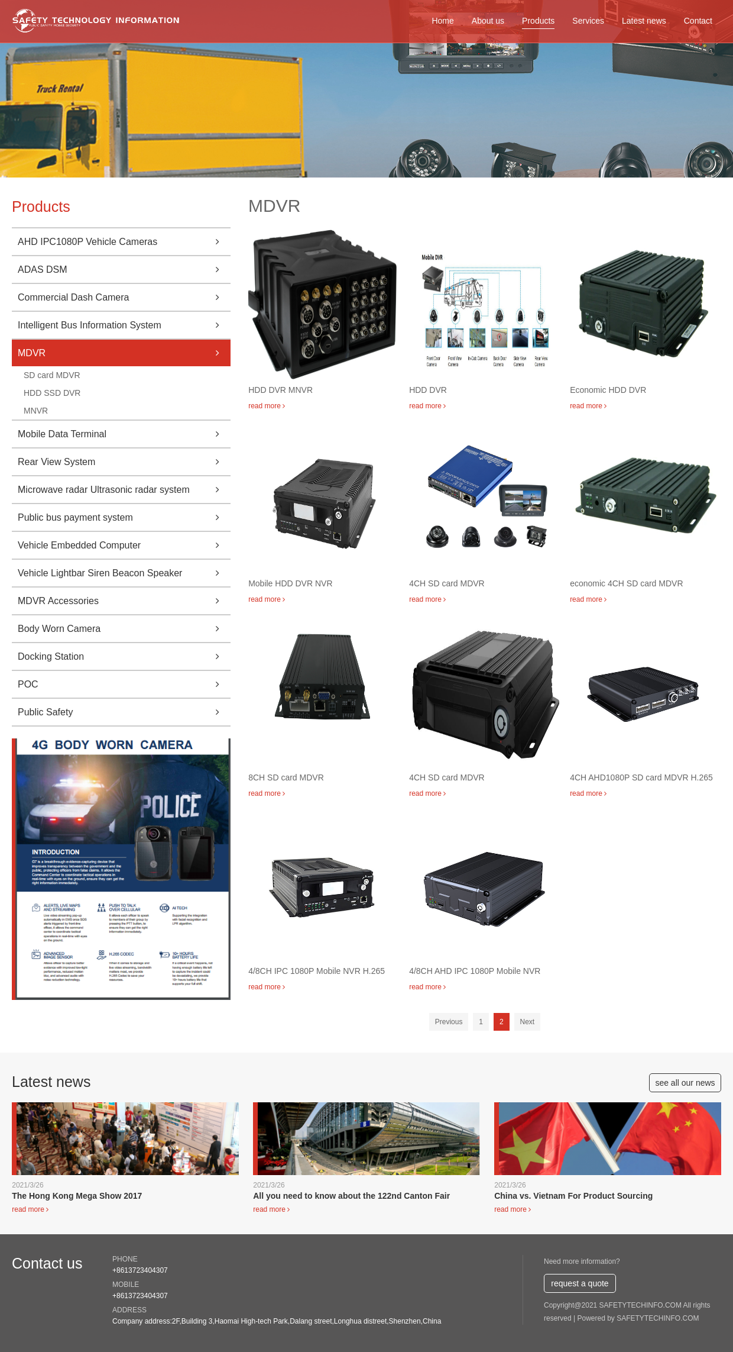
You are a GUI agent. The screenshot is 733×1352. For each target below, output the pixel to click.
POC (124, 684)
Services (588, 20)
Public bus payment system (124, 517)
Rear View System (124, 461)
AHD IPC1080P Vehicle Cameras (124, 241)
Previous (449, 1022)
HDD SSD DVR (52, 393)
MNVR (36, 410)
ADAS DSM (124, 269)
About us (488, 20)
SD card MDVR (52, 375)
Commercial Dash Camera (124, 297)
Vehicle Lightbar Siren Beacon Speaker (124, 573)
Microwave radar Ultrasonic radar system (124, 489)
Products (538, 20)
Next (527, 1022)
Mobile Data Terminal (124, 434)
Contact (698, 20)
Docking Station (124, 656)
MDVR (124, 353)
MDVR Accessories (124, 601)
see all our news (685, 1083)
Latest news (644, 20)
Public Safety (124, 712)
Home (442, 20)
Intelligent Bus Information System (124, 325)
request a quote (579, 1283)
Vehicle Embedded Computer (124, 545)
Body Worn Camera (124, 628)
